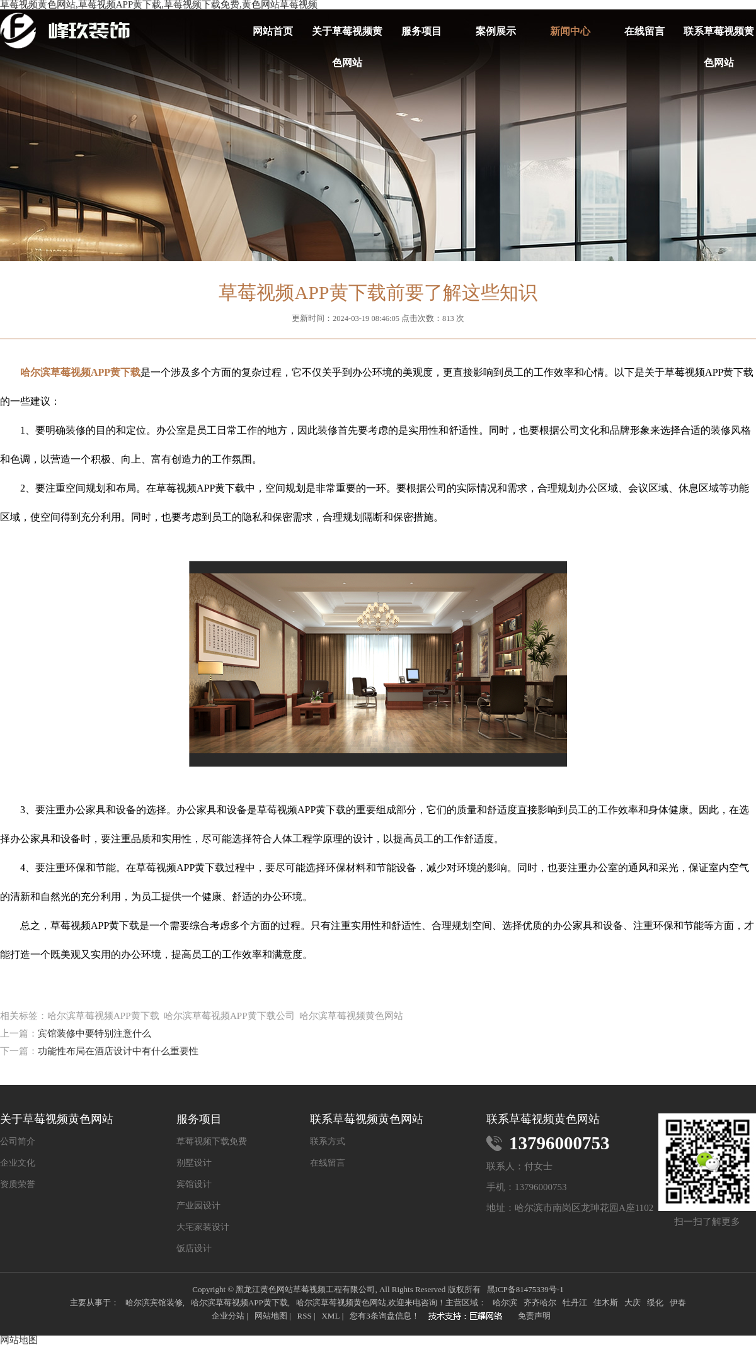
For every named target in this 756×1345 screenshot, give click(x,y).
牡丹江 (575, 1302)
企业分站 (228, 1316)
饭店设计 (194, 1248)
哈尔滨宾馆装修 (154, 1302)
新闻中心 (570, 31)
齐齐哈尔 (540, 1302)
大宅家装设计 (202, 1227)
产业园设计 (198, 1205)
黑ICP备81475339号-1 (525, 1289)
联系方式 (327, 1141)
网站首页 (273, 31)
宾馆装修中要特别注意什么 (94, 1033)
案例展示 (496, 31)
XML (330, 1316)
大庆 (632, 1302)
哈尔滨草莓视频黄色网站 (341, 1302)
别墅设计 (194, 1163)
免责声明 (534, 1316)
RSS (304, 1316)
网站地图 (271, 1316)
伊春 (678, 1302)
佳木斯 (605, 1302)
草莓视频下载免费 (211, 1141)
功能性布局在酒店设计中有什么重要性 (118, 1051)
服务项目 (421, 31)
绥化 (655, 1302)
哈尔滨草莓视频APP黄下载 (239, 1302)
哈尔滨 (505, 1302)
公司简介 (17, 1141)
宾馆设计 (194, 1184)
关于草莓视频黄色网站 (347, 36)
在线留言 (644, 31)
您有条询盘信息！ (385, 1316)
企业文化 (17, 1163)
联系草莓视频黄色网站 (719, 36)
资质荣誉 (17, 1184)
